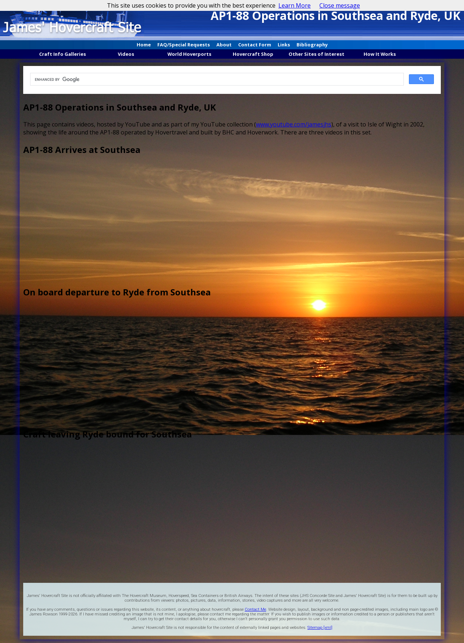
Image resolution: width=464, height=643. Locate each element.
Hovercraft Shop (253, 54)
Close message (339, 5)
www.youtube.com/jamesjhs (293, 124)
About (224, 44)
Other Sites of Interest (316, 54)
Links (284, 44)
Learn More (294, 5)
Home (144, 44)
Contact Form (254, 44)
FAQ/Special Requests (183, 44)
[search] (216, 79)
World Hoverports (189, 54)
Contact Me (255, 609)
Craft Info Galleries (62, 54)
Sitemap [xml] (319, 627)
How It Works (380, 54)
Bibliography (312, 44)
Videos (126, 54)
